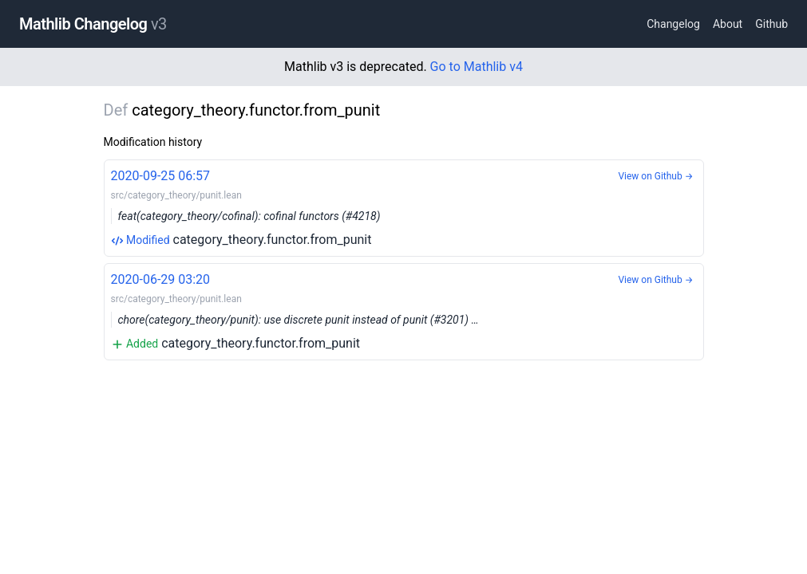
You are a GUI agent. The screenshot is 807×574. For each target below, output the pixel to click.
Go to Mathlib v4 (476, 66)
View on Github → (655, 176)
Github (771, 24)
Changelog (673, 24)
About (727, 24)
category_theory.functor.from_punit (404, 207)
